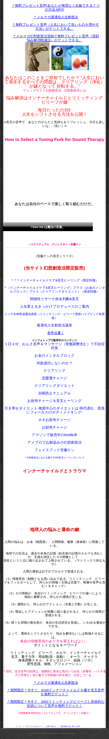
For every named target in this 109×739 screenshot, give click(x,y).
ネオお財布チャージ (54, 420)
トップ (18, 726)
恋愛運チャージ (54, 378)
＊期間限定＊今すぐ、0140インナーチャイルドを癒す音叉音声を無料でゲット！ (55, 692)
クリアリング (54, 371)
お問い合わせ (51, 726)
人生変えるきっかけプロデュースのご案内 (54, 306)
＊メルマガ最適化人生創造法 (55, 17)
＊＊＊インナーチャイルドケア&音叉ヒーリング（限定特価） (54, 280)
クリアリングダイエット (54, 386)
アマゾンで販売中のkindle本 (54, 435)
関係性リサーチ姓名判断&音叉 (54, 299)
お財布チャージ (54, 427)
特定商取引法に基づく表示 (70, 726)
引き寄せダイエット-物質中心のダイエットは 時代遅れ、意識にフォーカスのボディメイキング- (54, 410)
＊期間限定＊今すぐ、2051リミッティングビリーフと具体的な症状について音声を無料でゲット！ (56, 704)
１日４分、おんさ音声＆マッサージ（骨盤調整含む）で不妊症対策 (54, 346)
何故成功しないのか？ (55, 363)
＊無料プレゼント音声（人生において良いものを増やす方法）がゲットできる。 (55, 26)
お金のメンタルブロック (54, 355)
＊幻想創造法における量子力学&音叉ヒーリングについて (54, 457)
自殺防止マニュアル (54, 393)
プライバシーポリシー (33, 726)
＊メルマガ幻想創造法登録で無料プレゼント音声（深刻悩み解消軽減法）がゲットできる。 (56, 38)
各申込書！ (55, 333)
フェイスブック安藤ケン (54, 450)
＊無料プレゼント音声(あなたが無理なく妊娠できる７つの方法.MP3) (56, 7)
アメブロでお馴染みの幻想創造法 (54, 442)
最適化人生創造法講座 (54, 325)
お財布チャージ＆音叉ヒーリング (54, 401)
